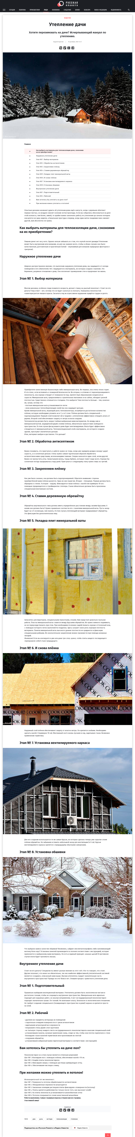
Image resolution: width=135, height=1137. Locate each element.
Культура (87, 10)
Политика (22, 10)
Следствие (67, 10)
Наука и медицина (100, 10)
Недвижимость (116, 10)
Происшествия (35, 10)
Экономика (56, 10)
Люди (46, 10)
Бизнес (77, 10)
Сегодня (12, 10)
